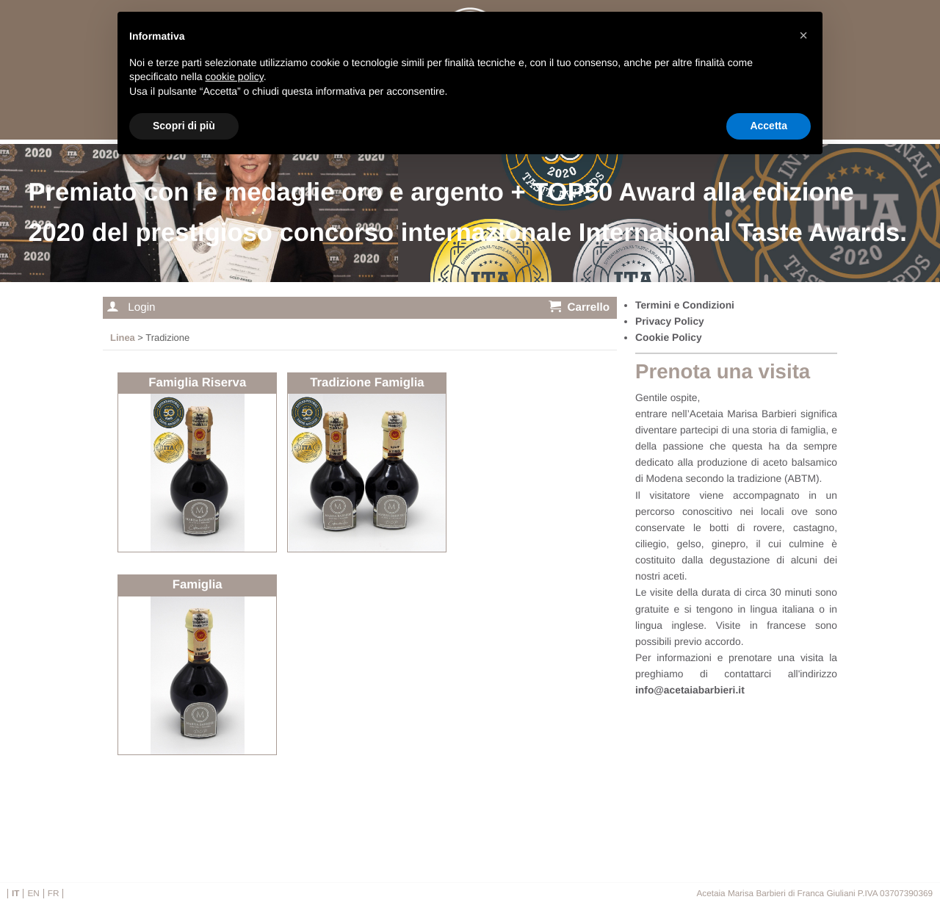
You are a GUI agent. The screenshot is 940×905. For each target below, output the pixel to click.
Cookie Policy (668, 337)
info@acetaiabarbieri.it (690, 690)
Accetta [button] (768, 125)
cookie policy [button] (235, 76)
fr (53, 893)
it (15, 893)
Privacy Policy (669, 321)
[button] (803, 35)
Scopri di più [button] (184, 125)
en (33, 893)
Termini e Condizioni (684, 305)
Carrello (579, 306)
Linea (122, 337)
